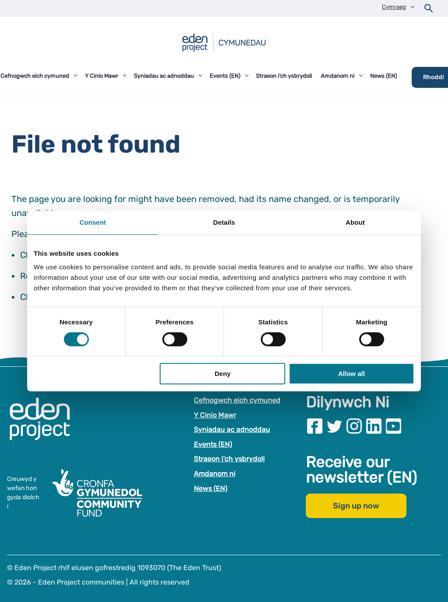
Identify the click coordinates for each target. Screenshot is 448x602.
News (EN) (210, 488)
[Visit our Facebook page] (314, 426)
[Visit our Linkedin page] (374, 426)
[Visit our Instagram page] (354, 426)
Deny (223, 373)
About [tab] (355, 222)
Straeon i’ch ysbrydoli (229, 459)
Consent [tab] (93, 222)
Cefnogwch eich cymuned (237, 400)
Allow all (351, 373)
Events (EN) (213, 444)
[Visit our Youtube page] (393, 426)
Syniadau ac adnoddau (232, 429)
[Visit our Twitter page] (334, 426)
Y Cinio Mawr (215, 415)
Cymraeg (394, 6)
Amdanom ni (214, 474)
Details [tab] (224, 222)
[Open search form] (429, 8)
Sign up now (356, 506)
